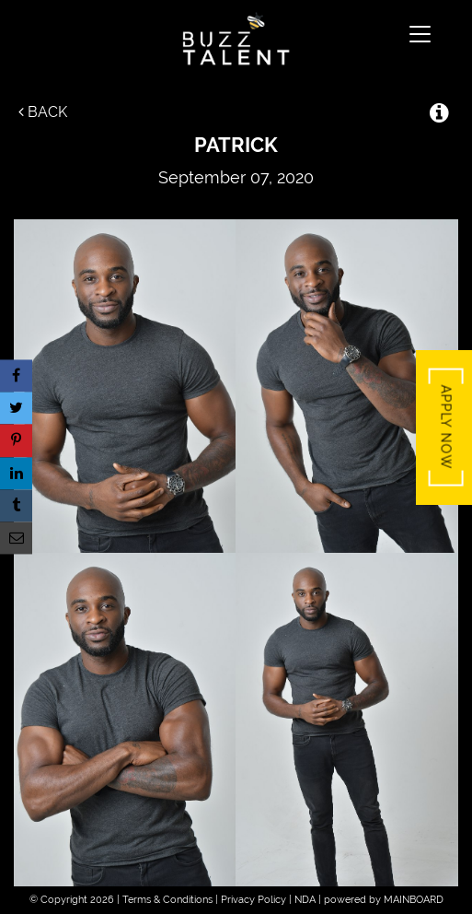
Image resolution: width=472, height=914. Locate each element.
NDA (305, 900)
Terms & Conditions (167, 900)
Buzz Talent (236, 38)
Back (42, 112)
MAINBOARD (413, 900)
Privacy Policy (253, 900)
